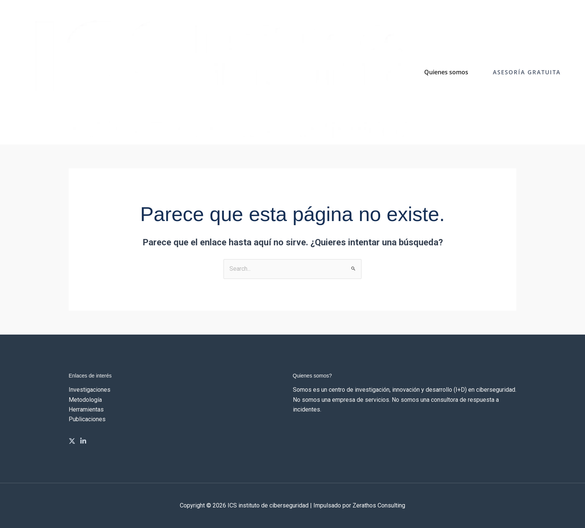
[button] (527, 72)
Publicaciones (87, 419)
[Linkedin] (83, 441)
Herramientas (86, 409)
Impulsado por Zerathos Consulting (359, 505)
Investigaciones (89, 389)
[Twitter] (72, 441)
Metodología (85, 399)
